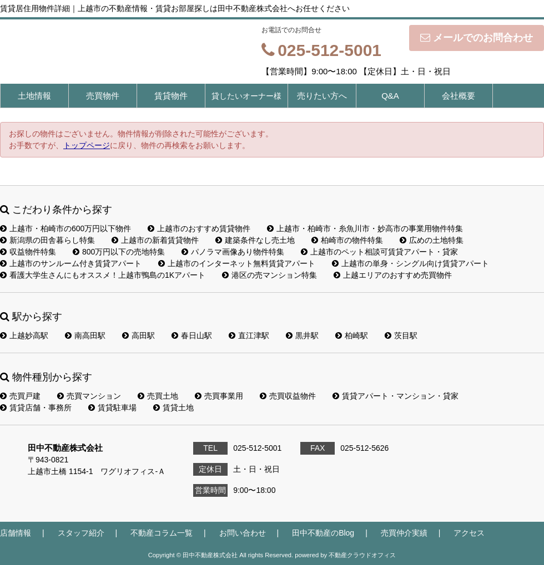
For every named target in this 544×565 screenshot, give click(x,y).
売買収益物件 (288, 395)
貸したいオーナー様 (246, 95)
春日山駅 (192, 335)
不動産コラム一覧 (161, 532)
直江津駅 (249, 335)
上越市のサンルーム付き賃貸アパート (71, 263)
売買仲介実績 (404, 532)
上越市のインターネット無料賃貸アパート (236, 263)
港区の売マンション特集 (269, 275)
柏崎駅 (351, 335)
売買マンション (89, 395)
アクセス (469, 532)
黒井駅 (302, 335)
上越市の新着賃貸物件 (155, 240)
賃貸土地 (173, 407)
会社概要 (458, 95)
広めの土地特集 (432, 240)
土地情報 (34, 95)
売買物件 (102, 95)
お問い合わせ (242, 532)
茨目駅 (401, 335)
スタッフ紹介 (81, 532)
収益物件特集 (28, 251)
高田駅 (138, 335)
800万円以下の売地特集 (119, 251)
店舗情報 (15, 532)
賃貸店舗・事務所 (36, 407)
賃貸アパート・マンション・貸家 (396, 395)
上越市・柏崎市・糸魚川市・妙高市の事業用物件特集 (365, 228)
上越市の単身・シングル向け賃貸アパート (410, 263)
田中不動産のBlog (323, 532)
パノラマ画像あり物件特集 (233, 251)
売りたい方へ (322, 95)
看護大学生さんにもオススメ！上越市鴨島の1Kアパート (102, 275)
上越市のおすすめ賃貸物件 (199, 228)
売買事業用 (219, 395)
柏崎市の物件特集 (347, 240)
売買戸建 (20, 395)
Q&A (390, 95)
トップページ (86, 145)
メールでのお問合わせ (476, 37)
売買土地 (158, 395)
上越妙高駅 (24, 335)
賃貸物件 (171, 95)
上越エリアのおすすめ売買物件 (393, 275)
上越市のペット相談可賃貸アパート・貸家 (379, 251)
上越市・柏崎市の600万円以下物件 (65, 228)
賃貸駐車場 (112, 407)
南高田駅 (85, 335)
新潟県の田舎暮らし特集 (47, 240)
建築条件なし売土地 (255, 240)
